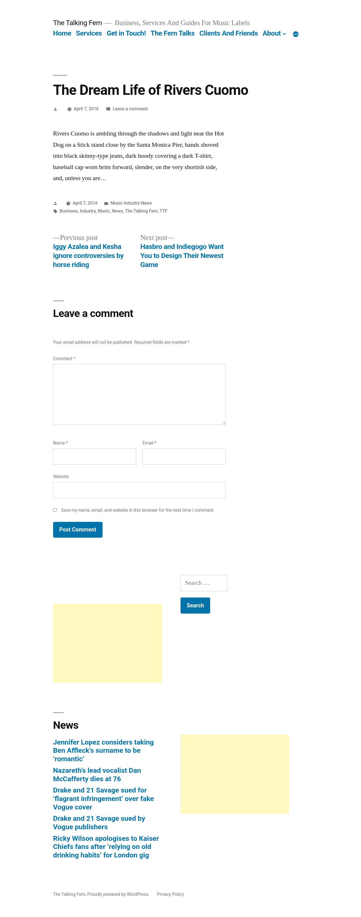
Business (69, 211)
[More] (295, 34)
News (117, 211)
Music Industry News (131, 203)
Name (60, 443)
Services (89, 33)
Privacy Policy (170, 894)
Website (61, 476)
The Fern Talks (173, 33)
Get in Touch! (126, 33)
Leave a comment (130, 108)
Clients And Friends (228, 33)
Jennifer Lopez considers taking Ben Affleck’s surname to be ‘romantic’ (103, 750)
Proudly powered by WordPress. (119, 894)
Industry (88, 211)
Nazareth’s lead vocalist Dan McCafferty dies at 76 (97, 774)
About (272, 33)
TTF (164, 211)
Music (104, 211)
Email (149, 443)
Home (62, 33)
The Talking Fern (77, 23)
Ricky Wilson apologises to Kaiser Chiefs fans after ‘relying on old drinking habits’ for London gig (106, 846)
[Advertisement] (107, 643)
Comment (64, 358)
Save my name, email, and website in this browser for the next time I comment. (138, 510)
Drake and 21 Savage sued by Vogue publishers (99, 822)
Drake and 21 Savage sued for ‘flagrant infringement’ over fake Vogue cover (103, 798)
